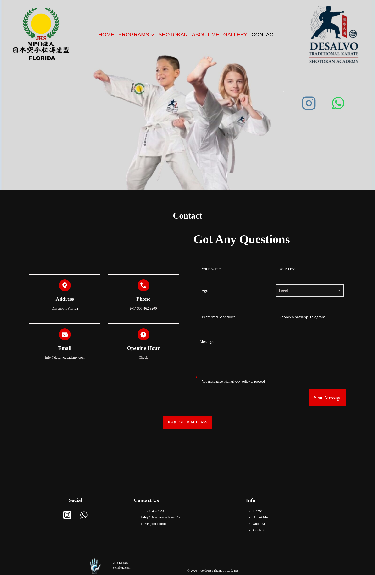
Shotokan (173, 35)
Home (106, 35)
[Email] (65, 334)
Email (65, 348)
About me (205, 35)
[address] (65, 285)
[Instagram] (309, 103)
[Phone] (143, 285)
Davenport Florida (154, 524)
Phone (143, 299)
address (65, 299)
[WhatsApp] (338, 103)
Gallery (235, 35)
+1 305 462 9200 (153, 511)
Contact (264, 35)
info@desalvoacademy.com (161, 517)
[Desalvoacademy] (334, 35)
